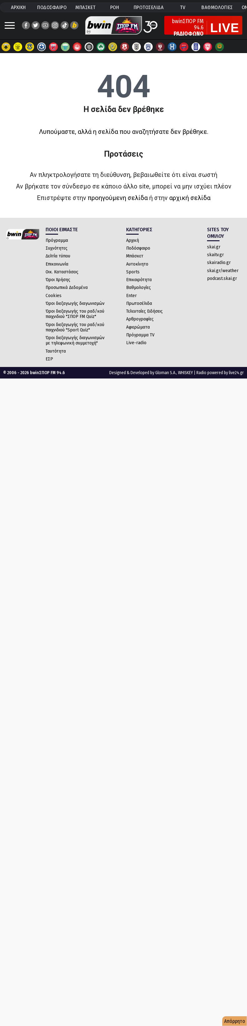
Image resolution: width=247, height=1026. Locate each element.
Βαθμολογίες (138, 287)
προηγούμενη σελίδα (118, 198)
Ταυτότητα (56, 351)
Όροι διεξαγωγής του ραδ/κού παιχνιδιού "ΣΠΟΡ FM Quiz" (75, 313)
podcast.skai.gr (222, 278)
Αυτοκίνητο (137, 264)
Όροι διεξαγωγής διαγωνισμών (75, 303)
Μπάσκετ (134, 256)
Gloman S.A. (165, 372)
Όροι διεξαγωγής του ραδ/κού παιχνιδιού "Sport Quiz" (75, 327)
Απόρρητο (234, 1021)
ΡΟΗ (114, 7)
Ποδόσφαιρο (138, 248)
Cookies (54, 295)
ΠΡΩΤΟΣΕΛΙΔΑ (149, 7)
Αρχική (132, 240)
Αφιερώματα (138, 327)
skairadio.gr (219, 262)
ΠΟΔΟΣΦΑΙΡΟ (52, 7)
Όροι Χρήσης (58, 279)
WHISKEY (185, 372)
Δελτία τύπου (58, 256)
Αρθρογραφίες (140, 319)
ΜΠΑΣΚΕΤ (85, 7)
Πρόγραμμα (57, 240)
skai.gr (213, 247)
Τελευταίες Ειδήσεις (144, 311)
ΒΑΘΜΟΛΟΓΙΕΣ (217, 7)
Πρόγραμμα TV (140, 335)
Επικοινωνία (57, 264)
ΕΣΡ (49, 359)
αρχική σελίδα (189, 198)
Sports (133, 272)
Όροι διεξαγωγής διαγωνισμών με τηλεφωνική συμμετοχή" (75, 340)
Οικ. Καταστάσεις (62, 272)
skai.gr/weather (223, 270)
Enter (131, 295)
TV (182, 7)
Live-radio (136, 342)
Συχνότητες (56, 248)
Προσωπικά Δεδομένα (67, 287)
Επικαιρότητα (139, 279)
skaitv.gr (215, 254)
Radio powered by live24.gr (220, 372)
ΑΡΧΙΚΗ (18, 7)
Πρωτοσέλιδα (139, 303)
